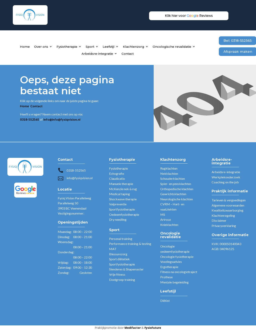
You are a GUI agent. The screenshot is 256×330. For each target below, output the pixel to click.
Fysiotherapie (67, 47)
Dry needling (118, 219)
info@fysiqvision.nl (80, 178)
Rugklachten (168, 168)
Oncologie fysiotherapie (176, 256)
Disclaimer (219, 220)
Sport (90, 47)
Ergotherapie (169, 267)
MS (162, 214)
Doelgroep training (122, 279)
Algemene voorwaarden (228, 205)
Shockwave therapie (123, 199)
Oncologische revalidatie (172, 47)
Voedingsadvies (171, 261)
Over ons (41, 47)
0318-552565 (76, 170)
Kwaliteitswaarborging (227, 210)
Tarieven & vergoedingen (229, 200)
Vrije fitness (117, 274)
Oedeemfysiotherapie (124, 214)
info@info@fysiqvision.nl (61, 119)
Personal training (120, 239)
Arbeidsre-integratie (97, 54)
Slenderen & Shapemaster (126, 269)
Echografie (116, 173)
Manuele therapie (121, 184)
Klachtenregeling (223, 215)
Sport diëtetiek (119, 259)
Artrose (165, 219)
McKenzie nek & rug (123, 189)
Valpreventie (118, 204)
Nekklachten (169, 173)
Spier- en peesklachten (175, 184)
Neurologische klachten (176, 199)
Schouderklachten (172, 178)
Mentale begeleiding (174, 282)
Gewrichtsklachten (173, 194)
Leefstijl (109, 47)
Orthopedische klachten (176, 189)
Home (25, 47)
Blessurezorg (118, 254)
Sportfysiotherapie (122, 209)
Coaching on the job (225, 182)
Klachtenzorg (133, 47)
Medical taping (119, 194)
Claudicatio (117, 178)
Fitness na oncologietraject (178, 272)
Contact (128, 54)
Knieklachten (169, 225)
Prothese (166, 277)
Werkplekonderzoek (226, 177)
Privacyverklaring (224, 226)
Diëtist (165, 300)
